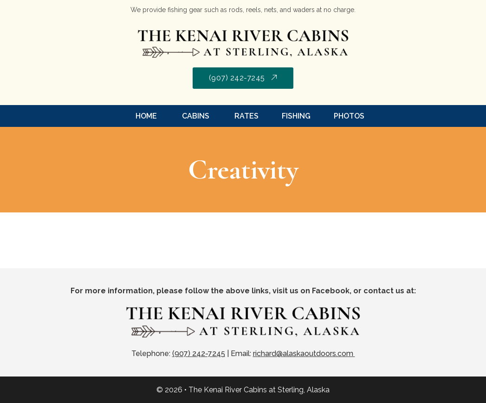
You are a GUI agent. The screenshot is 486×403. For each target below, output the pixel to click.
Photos (349, 116)
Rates (246, 116)
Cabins (194, 116)
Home (146, 116)
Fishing (296, 116)
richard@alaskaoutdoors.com (304, 353)
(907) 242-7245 (243, 77)
